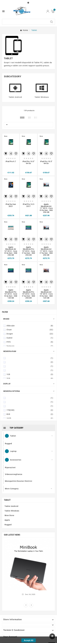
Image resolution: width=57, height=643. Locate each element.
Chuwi (29, 330)
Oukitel (29, 338)
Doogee (29, 334)
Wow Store (9, 515)
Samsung (29, 346)
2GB (29, 378)
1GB (29, 374)
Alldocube (29, 326)
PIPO (29, 342)
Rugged (8, 525)
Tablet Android (15, 97)
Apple (7, 520)
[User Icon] (47, 11)
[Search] (25, 21)
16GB (29, 418)
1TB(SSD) (29, 410)
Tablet (7, 500)
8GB (29, 414)
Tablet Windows (42, 97)
